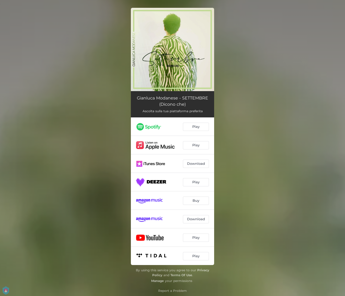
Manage (157, 281)
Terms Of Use (181, 275)
